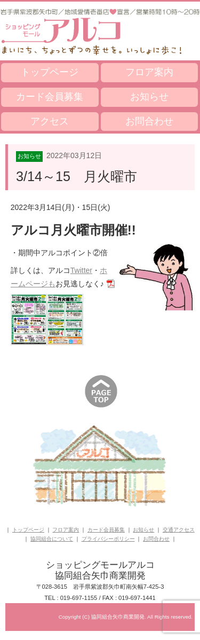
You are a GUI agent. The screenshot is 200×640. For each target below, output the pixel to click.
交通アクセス (179, 530)
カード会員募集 (49, 96)
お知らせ (149, 96)
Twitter (81, 270)
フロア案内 (149, 72)
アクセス (49, 121)
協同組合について (51, 539)
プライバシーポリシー (108, 539)
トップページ (49, 72)
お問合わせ (149, 121)
